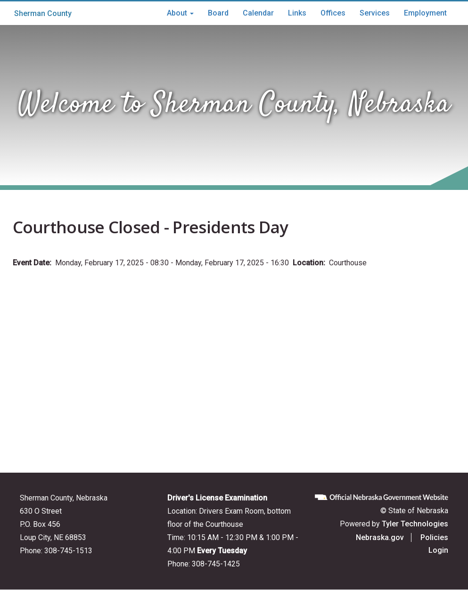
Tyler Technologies (415, 523)
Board (218, 12)
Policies (434, 537)
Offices (332, 12)
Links (297, 12)
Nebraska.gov (380, 537)
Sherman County (43, 13)
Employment (425, 12)
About (180, 12)
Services (375, 12)
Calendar (258, 12)
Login (438, 550)
